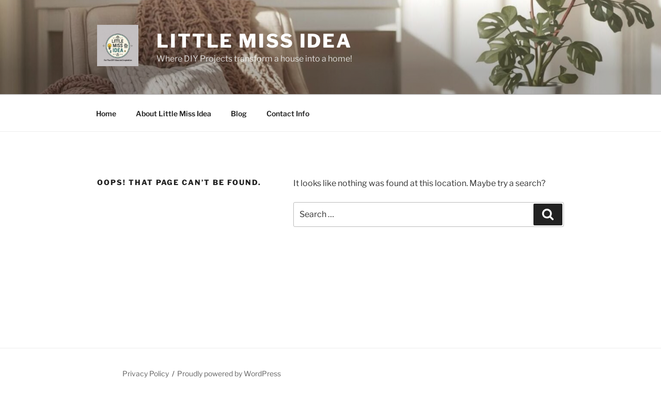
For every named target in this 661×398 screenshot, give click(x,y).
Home (106, 113)
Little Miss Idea (254, 40)
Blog (239, 113)
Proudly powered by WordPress (229, 373)
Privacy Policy (145, 373)
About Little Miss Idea (173, 113)
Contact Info (287, 113)
